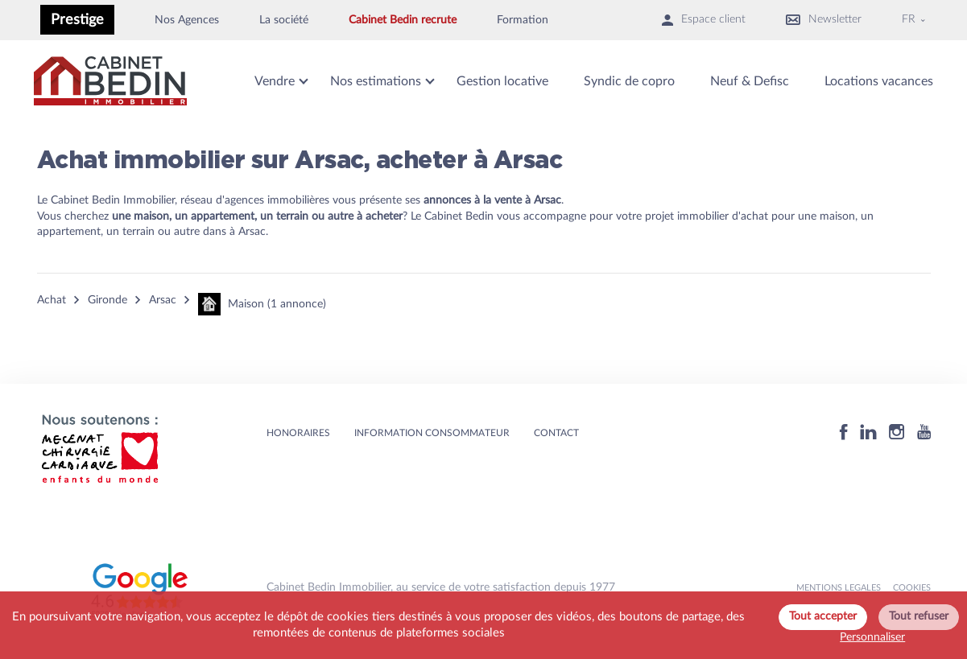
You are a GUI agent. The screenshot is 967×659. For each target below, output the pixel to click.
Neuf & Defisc (749, 81)
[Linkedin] (868, 434)
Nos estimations (375, 81)
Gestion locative (502, 81)
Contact (556, 433)
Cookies (912, 587)
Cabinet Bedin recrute (403, 20)
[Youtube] (924, 434)
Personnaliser (872, 637)
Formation (522, 20)
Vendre (274, 81)
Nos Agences (187, 20)
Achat (51, 300)
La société (283, 20)
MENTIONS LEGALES (838, 587)
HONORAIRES (298, 433)
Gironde (107, 300)
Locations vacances (878, 81)
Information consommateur (432, 433)
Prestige (77, 20)
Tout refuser (918, 616)
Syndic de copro (629, 81)
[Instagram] (897, 434)
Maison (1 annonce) (262, 304)
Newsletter (824, 20)
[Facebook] (844, 434)
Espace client (704, 20)
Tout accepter (823, 616)
